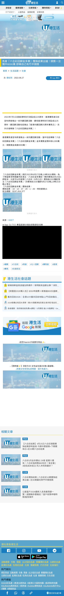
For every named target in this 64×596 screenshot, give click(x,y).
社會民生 (16, 269)
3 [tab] (31, 17)
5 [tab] (36, 17)
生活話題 (14, 71)
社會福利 (54, 565)
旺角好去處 (18, 565)
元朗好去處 (55, 562)
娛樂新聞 (31, 12)
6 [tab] (38, 17)
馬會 (25, 264)
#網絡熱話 (11, 589)
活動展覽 (5, 562)
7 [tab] (31, 20)
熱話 (25, 439)
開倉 (19, 562)
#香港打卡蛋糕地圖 (35, 583)
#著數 (3, 589)
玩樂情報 (32, 8)
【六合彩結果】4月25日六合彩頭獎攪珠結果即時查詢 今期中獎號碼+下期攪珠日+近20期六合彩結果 (39, 446)
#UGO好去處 (6, 583)
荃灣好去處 (6, 565)
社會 (24, 71)
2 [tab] (29, 17)
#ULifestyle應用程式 (10, 586)
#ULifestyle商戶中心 (52, 586)
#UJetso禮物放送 (34, 586)
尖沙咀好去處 (28, 562)
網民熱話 (5, 573)
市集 (13, 562)
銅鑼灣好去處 (42, 562)
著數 (6, 264)
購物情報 (46, 8)
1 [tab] (26, 17)
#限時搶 (23, 586)
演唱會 (8, 8)
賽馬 (6, 269)
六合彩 (15, 264)
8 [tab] (34, 20)
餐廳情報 (34, 565)
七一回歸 (35, 264)
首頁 (5, 71)
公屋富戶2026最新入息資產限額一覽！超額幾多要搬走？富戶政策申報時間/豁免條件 (39, 494)
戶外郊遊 (44, 565)
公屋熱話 (21, 12)
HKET (11, 220)
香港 (55, 264)
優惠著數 (19, 8)
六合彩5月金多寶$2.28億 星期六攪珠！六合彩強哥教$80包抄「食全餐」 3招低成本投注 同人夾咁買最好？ (39, 463)
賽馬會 (46, 264)
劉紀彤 (9, 78)
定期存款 (40, 12)
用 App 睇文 (55, 78)
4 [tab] (34, 17)
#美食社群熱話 (19, 583)
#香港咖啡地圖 (51, 583)
